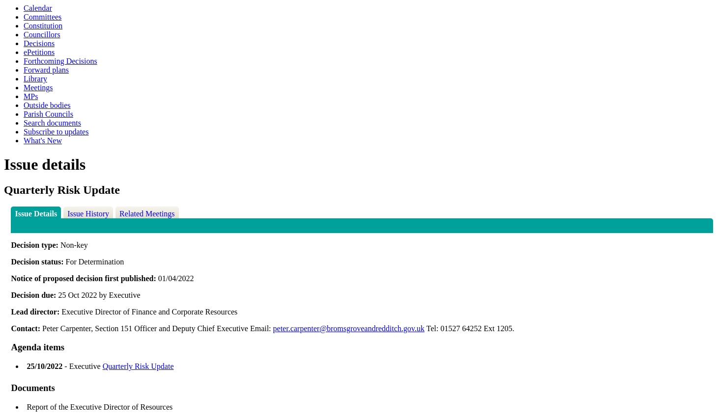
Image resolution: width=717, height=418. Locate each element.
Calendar (38, 8)
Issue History (88, 213)
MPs (31, 96)
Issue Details (36, 213)
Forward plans (46, 70)
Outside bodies (47, 105)
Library (35, 79)
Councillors (42, 34)
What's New (43, 140)
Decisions (39, 43)
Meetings (38, 87)
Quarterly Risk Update (138, 366)
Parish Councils (48, 114)
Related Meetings (146, 213)
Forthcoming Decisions (60, 61)
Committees (42, 17)
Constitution (43, 26)
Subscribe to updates (56, 132)
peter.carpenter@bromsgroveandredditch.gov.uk (349, 328)
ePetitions (39, 52)
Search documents (52, 123)
